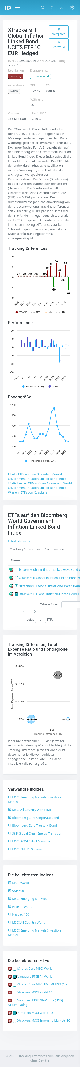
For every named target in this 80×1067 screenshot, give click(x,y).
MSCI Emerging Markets (27, 899)
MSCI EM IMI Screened (26, 849)
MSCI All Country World (26, 922)
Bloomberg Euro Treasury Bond (32, 825)
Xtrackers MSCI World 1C (35, 992)
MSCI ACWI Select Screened (29, 841)
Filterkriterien (19, 541)
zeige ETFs (40, 620)
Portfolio (59, 44)
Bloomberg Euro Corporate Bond (33, 818)
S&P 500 (16, 891)
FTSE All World (20, 907)
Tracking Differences (25, 549)
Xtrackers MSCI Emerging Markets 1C (43, 1020)
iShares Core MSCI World (35, 968)
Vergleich (58, 32)
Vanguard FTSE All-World (34, 976)
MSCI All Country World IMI (29, 810)
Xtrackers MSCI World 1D (35, 1013)
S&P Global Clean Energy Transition (35, 833)
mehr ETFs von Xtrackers (27, 492)
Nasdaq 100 (18, 914)
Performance (54, 549)
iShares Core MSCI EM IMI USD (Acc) (43, 984)
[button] (42, 7)
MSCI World (18, 883)
